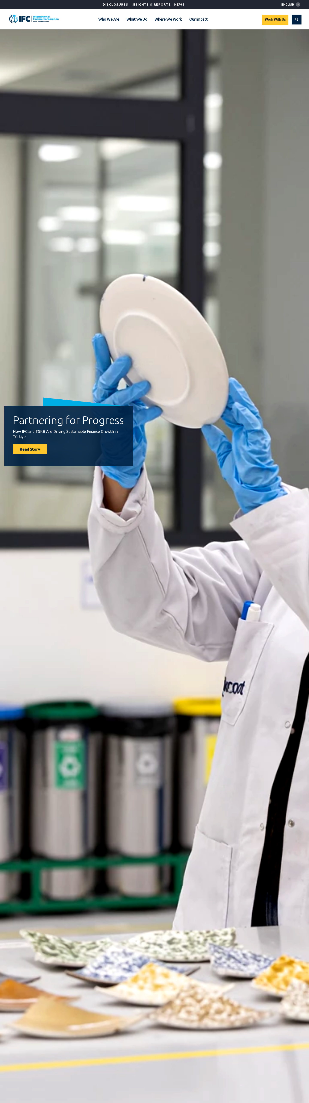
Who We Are (108, 19)
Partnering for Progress (68, 420)
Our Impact (198, 19)
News (179, 4)
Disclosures (115, 4)
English (287, 4)
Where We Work (168, 19)
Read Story (30, 449)
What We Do (136, 19)
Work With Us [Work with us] (275, 19)
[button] (296, 19)
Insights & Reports (151, 4)
